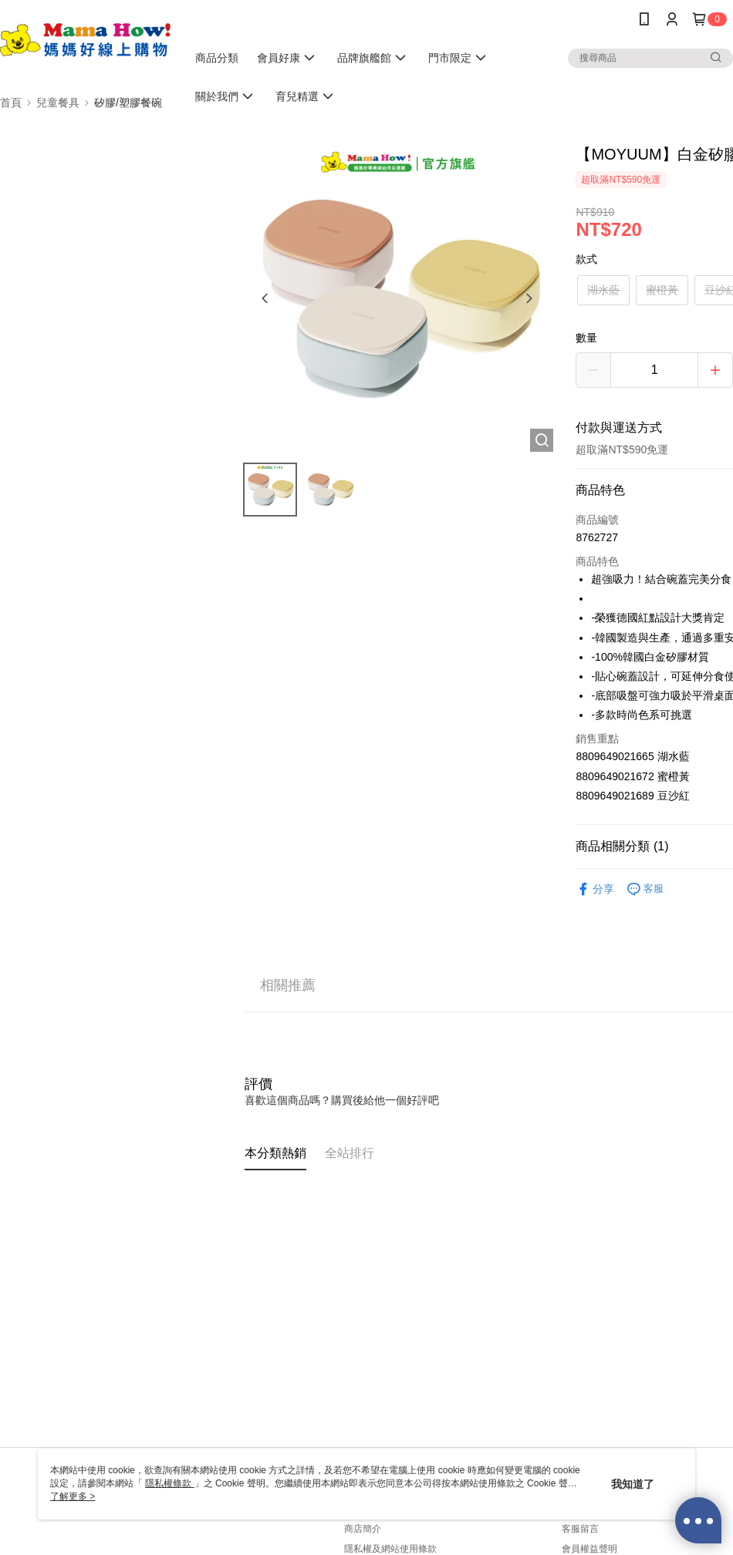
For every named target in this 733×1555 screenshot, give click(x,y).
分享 (595, 889)
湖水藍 (603, 290)
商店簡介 (362, 1528)
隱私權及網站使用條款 (390, 1548)
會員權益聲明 (589, 1548)
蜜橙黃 (662, 290)
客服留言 (580, 1528)
